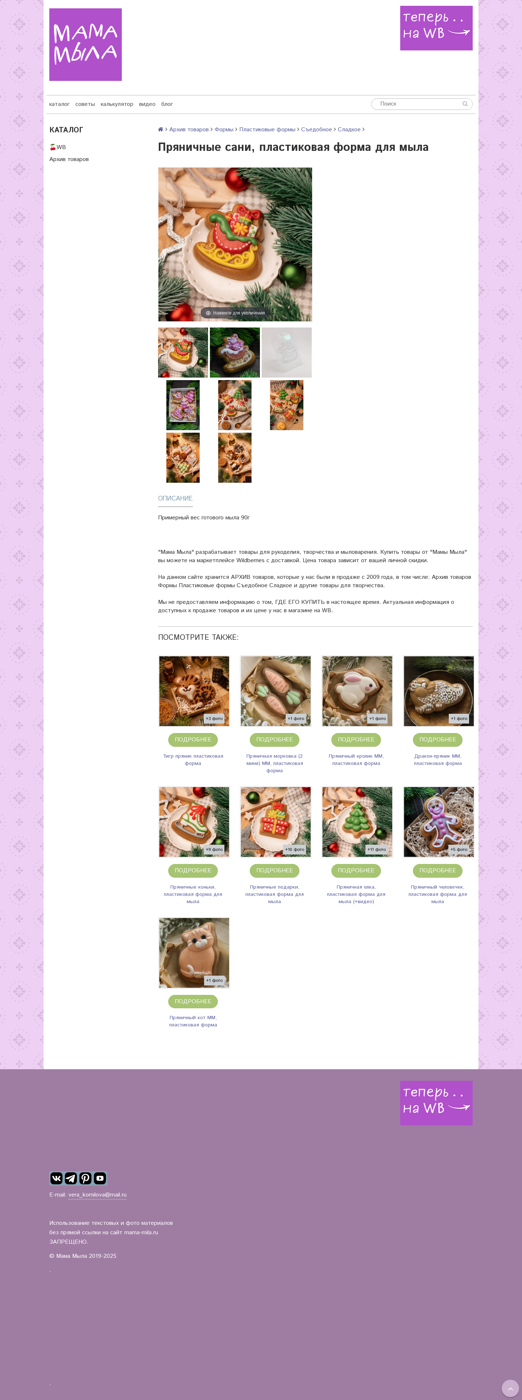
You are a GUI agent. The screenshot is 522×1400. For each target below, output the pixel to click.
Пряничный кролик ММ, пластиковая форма (356, 760)
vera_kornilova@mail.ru (98, 1195)
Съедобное (316, 129)
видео (147, 104)
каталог (59, 104)
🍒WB (57, 147)
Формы (224, 129)
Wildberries (250, 560)
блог (167, 104)
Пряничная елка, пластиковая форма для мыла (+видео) (356, 894)
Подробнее (193, 740)
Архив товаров (69, 159)
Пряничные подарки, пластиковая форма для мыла (274, 894)
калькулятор (117, 104)
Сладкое (349, 129)
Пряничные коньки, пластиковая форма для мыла (193, 894)
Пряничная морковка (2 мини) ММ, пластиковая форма (274, 763)
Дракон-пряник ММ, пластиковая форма (438, 760)
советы (85, 104)
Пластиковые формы (267, 129)
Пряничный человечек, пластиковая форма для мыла (438, 894)
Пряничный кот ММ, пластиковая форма (193, 1021)
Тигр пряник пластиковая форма (193, 760)
